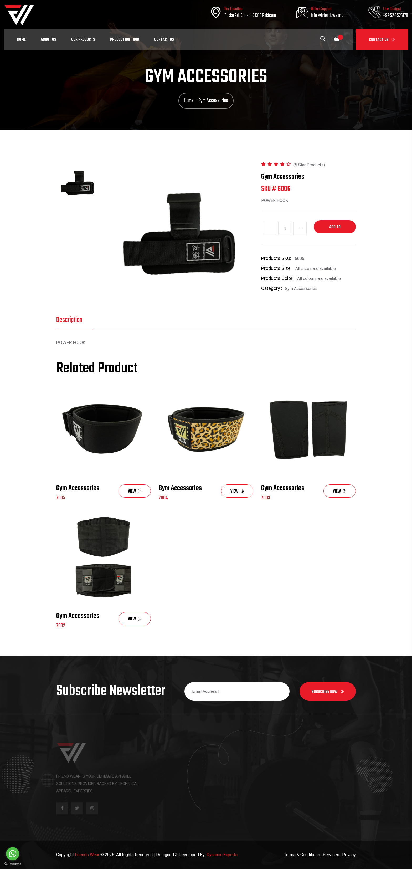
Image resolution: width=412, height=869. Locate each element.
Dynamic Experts (222, 854)
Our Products (83, 39)
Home (21, 39)
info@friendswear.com (329, 15)
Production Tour (124, 39)
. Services (330, 854)
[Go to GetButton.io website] (12, 863)
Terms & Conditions (302, 854)
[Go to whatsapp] (12, 853)
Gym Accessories (77, 488)
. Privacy (348, 854)
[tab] (78, 183)
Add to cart (335, 228)
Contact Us (382, 40)
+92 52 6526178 (395, 15)
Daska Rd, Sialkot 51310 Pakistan (250, 15)
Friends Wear (87, 854)
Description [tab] (69, 320)
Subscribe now (328, 691)
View (134, 491)
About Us (48, 39)
